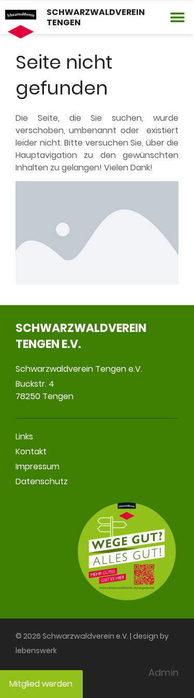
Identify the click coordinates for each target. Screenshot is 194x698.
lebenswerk (36, 650)
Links (24, 436)
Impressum (37, 466)
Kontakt (31, 451)
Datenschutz (42, 481)
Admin (163, 672)
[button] (177, 17)
